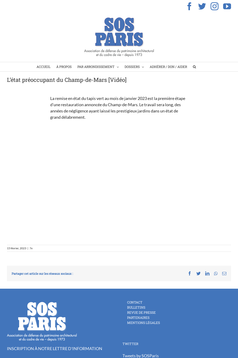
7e (31, 248)
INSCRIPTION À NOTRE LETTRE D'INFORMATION (54, 348)
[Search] (194, 66)
